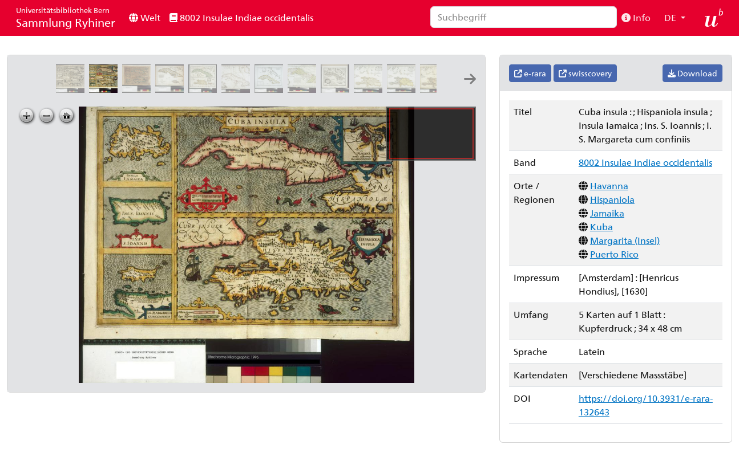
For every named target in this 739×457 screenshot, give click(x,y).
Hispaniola (612, 199)
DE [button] (671, 17)
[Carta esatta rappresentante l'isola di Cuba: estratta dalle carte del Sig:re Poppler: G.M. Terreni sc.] (337, 89)
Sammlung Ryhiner (65, 17)
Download (692, 73)
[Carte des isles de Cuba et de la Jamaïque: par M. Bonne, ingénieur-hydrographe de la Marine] (171, 89)
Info (636, 17)
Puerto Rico (614, 254)
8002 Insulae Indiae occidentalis (241, 17)
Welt (144, 17)
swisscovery (585, 73)
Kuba (601, 226)
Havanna (609, 185)
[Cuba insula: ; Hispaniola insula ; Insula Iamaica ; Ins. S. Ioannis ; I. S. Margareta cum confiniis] (72, 89)
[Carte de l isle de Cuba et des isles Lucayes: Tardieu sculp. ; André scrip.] (271, 89)
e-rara (530, 73)
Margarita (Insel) (625, 240)
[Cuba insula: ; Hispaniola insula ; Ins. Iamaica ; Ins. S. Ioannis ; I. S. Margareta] (138, 89)
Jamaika (607, 213)
